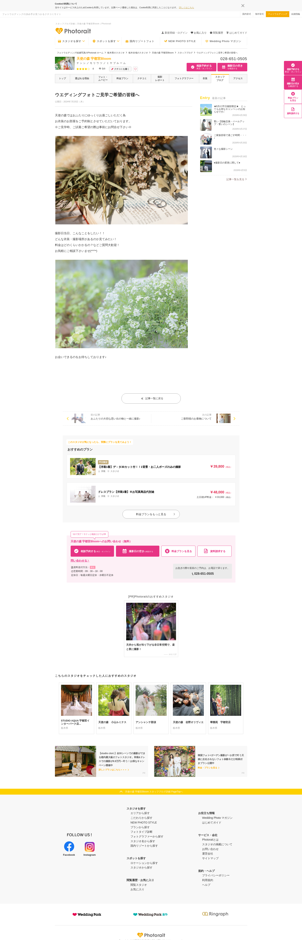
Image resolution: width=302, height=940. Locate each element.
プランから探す (140, 827)
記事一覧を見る (235, 179)
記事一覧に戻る (152, 398)
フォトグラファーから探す (146, 836)
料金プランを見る (293, 97)
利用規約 (207, 880)
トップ (62, 78)
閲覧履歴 (216, 32)
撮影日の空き (293, 82)
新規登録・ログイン (174, 32)
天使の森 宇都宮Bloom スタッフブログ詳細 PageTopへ (154, 791)
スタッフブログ (220, 78)
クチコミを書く (120, 69)
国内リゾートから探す (144, 845)
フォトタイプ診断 (141, 831)
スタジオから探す (141, 867)
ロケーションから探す (144, 863)
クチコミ (142, 78)
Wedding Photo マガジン (223, 41)
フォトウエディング (277, 14)
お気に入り (137, 889)
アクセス (238, 78)
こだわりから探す (141, 817)
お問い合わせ (210, 849)
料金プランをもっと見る (156, 514)
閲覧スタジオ (138, 884)
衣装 (205, 78)
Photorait (151, 935)
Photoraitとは (210, 839)
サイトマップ (210, 858)
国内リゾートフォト (139, 41)
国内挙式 (246, 14)
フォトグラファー (184, 78)
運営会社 (207, 853)
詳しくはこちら (186, 7)
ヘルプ (206, 884)
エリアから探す (140, 813)
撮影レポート (160, 78)
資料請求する (293, 111)
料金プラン (122, 78)
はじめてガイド (236, 32)
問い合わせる (80, 560)
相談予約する (293, 68)
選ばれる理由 (82, 78)
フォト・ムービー (103, 78)
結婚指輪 (295, 14)
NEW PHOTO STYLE (180, 41)
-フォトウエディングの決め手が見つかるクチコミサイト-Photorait (73, 31)
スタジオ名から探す (142, 841)
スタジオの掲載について (217, 844)
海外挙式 (259, 14)
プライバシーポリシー (216, 875)
